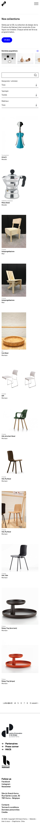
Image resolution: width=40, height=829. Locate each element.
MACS (8, 749)
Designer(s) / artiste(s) (9, 81)
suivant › (35, 703)
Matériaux (5, 101)
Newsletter (6, 786)
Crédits (5, 812)
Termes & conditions (10, 807)
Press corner (12, 746)
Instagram (6, 784)
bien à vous (6, 821)
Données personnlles (11, 810)
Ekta (23, 821)
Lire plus (7, 40)
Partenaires (11, 743)
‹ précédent (7, 703)
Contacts (5, 805)
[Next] (36, 51)
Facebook (6, 781)
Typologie (5, 91)
